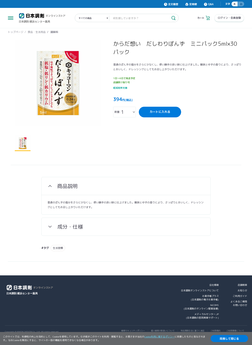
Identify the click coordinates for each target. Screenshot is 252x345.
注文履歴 (173, 4)
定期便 (193, 4)
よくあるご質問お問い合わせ (239, 303)
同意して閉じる (229, 338)
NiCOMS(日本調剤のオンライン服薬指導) (201, 306)
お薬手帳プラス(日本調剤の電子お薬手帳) (205, 297)
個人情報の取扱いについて (163, 331)
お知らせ (242, 290)
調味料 (54, 32)
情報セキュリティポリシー (133, 331)
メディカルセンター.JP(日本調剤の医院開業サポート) (202, 315)
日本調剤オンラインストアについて (200, 290)
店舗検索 (242, 285)
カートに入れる (160, 112)
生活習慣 (58, 248)
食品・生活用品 (37, 32)
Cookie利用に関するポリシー (159, 336)
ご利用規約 (215, 331)
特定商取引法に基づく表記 (192, 331)
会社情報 (214, 285)
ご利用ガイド (240, 296)
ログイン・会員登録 (229, 18)
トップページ (15, 32)
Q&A (210, 4)
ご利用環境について (235, 331)
